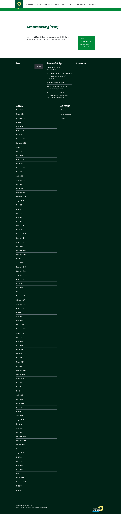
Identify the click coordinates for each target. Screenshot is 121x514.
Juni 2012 (19, 409)
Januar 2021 (20, 227)
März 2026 (19, 107)
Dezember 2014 (21, 364)
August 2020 (20, 240)
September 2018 (21, 273)
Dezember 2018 (21, 264)
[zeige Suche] (101, 1)
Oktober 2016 (20, 322)
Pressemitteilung (65, 112)
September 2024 (21, 141)
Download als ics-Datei (85, 44)
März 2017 (19, 318)
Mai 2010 (19, 459)
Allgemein (63, 107)
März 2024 (19, 153)
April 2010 (19, 463)
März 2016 (19, 343)
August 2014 (20, 376)
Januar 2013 (20, 401)
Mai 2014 (19, 388)
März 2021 (19, 219)
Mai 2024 (19, 149)
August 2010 (20, 450)
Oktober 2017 (20, 298)
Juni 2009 (19, 483)
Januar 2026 (20, 112)
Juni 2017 (19, 310)
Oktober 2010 (20, 442)
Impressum (81, 60)
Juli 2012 (19, 405)
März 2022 (19, 182)
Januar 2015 (20, 360)
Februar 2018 (20, 289)
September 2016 (21, 326)
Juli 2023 (19, 169)
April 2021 (19, 215)
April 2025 (19, 124)
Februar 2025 (20, 128)
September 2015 (21, 351)
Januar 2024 (20, 161)
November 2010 (21, 438)
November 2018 (21, 269)
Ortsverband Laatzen (31, 7)
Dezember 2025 (21, 116)
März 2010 (19, 467)
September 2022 (21, 178)
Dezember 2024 (21, 136)
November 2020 (21, 236)
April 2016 (19, 339)
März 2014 (19, 397)
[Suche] (99, 1)
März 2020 (19, 244)
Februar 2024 (20, 157)
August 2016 (20, 331)
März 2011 (19, 430)
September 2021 (21, 194)
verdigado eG (43, 505)
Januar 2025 (20, 132)
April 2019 (19, 260)
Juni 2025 (19, 120)
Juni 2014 (19, 384)
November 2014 (21, 368)
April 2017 (19, 314)
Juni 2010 (19, 455)
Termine (63, 116)
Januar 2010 (20, 475)
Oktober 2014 (20, 372)
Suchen (18, 61)
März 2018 (19, 285)
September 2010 (21, 446)
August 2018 (20, 277)
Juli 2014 (19, 380)
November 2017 (21, 293)
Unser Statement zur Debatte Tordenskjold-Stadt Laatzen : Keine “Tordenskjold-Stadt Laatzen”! (57, 93)
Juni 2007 (19, 488)
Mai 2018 (19, 281)
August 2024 (20, 145)
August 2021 (20, 198)
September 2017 (21, 302)
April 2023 (19, 174)
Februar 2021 (20, 223)
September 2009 (21, 479)
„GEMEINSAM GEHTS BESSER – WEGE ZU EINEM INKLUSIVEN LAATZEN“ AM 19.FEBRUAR (59, 74)
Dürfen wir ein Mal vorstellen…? (57, 80)
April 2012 (19, 413)
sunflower (28, 505)
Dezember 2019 (21, 248)
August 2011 (20, 417)
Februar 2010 (20, 471)
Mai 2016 (19, 335)
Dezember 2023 (21, 165)
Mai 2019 (19, 256)
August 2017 (20, 306)
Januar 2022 (20, 186)
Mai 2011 (19, 422)
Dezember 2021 (21, 190)
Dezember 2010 (21, 434)
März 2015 (19, 355)
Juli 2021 (19, 202)
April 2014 (19, 393)
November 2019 (21, 252)
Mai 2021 (19, 211)
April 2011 (19, 426)
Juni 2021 (19, 207)
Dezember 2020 (21, 231)
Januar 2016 (20, 347)
